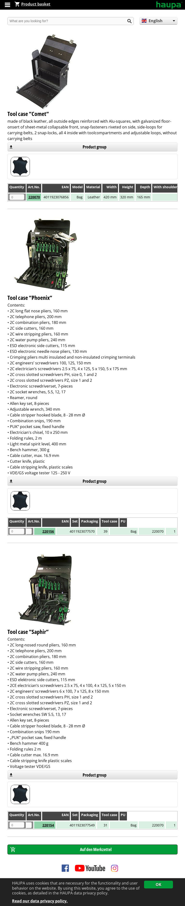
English (152, 20)
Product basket (32, 4)
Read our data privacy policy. (40, 901)
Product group (94, 147)
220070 (34, 197)
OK (158, 884)
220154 (39, 825)
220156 (39, 531)
